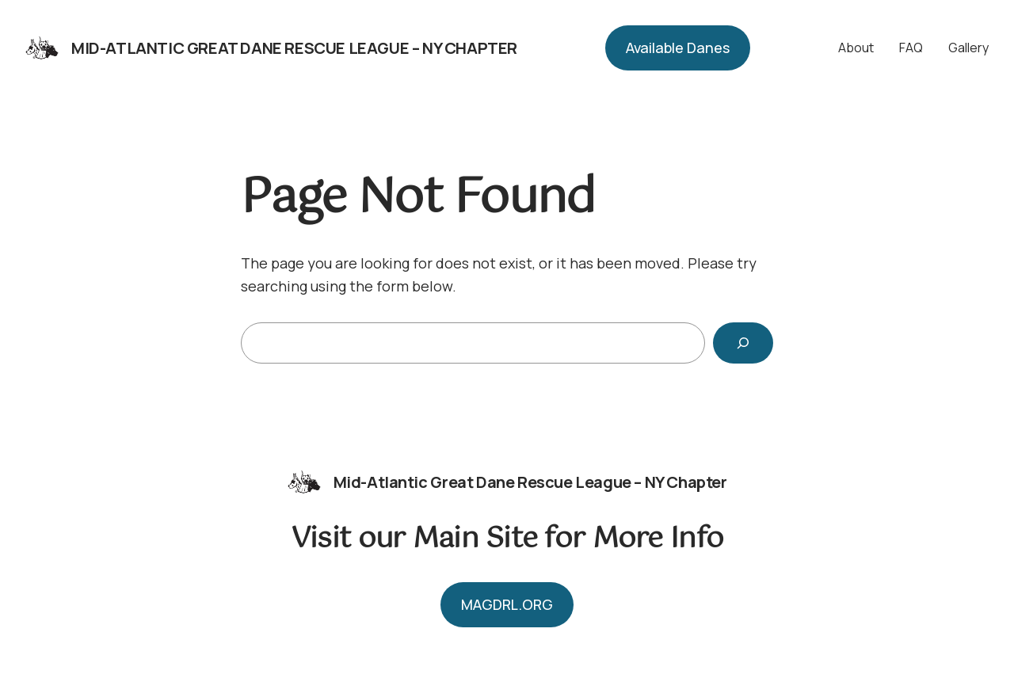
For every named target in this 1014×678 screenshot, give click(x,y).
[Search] (743, 343)
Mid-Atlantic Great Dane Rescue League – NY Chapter (294, 48)
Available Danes (678, 47)
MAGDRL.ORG (507, 604)
